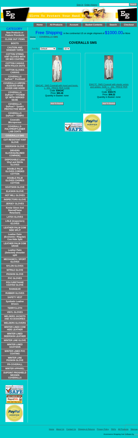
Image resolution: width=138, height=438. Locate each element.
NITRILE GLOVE (15, 270)
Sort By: (35, 49)
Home (40, 25)
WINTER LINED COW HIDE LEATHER (14, 328)
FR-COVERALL (15, 364)
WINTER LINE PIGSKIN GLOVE (14, 359)
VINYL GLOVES (15, 312)
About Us (60, 429)
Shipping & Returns (86, 429)
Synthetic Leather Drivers (15, 302)
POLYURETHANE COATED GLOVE (15, 283)
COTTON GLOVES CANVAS (15, 71)
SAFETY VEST (15, 297)
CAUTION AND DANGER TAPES (14, 48)
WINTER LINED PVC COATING (15, 352)
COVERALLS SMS (15, 135)
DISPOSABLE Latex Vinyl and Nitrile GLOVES (15, 162)
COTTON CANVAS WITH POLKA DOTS (15, 64)
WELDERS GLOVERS (15, 323)
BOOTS (15, 43)
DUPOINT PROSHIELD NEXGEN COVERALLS (14, 375)
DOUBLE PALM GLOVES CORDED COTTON (14, 171)
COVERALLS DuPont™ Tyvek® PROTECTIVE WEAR (14, 106)
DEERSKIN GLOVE (14, 146)
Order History (90, 5)
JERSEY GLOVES (15, 203)
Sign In (80, 5)
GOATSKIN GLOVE (15, 187)
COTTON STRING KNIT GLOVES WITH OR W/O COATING (14, 56)
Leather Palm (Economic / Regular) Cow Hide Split (15, 237)
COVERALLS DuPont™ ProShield (15, 77)
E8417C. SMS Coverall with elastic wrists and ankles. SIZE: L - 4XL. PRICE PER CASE (108, 87)
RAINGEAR (15, 289)
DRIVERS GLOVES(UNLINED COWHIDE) (14, 153)
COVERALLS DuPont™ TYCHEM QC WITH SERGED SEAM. (15, 96)
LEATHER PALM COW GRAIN (15, 244)
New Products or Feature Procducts (14, 33)
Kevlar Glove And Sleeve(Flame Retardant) (15, 210)
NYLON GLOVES (14, 266)
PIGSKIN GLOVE (14, 274)
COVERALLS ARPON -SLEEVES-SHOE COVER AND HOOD (14, 86)
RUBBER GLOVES (15, 293)
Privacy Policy (103, 429)
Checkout (129, 25)
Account (74, 25)
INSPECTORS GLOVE (15, 199)
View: (60, 49)
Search (113, 25)
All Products (56, 25)
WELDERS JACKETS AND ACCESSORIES (14, 317)
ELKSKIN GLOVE (15, 191)
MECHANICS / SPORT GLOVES (15, 260)
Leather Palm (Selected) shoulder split (15, 252)
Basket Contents (94, 25)
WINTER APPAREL (15, 368)
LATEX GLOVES (15, 217)
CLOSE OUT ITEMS (15, 39)
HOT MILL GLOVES (15, 195)
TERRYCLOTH (15, 308)
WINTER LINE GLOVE (15, 340)
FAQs (113, 429)
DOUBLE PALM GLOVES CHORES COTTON (15, 180)
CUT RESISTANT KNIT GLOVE (15, 141)
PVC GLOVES (15, 278)
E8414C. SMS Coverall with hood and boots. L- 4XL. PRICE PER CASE (57, 86)
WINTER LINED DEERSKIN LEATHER (15, 335)
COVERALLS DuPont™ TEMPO (15, 114)
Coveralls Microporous (15, 121)
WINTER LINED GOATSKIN (15, 345)
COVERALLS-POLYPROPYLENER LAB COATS (15, 129)
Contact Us (71, 429)
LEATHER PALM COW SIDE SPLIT (15, 228)
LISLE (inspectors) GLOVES (14, 222)
